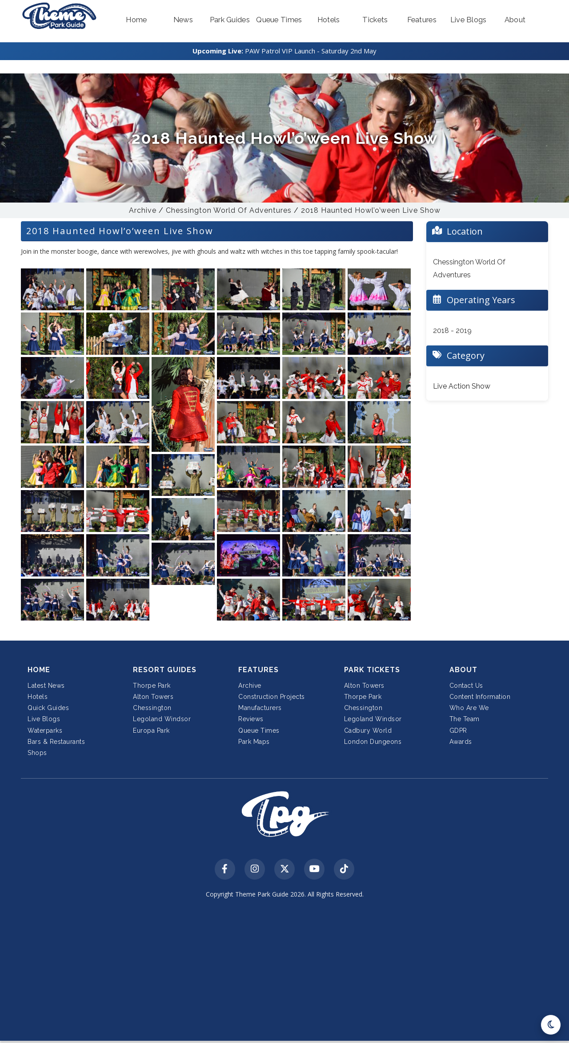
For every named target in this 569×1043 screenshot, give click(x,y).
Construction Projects (271, 696)
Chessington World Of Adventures (229, 210)
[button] (136, 20)
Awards (460, 741)
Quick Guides (48, 707)
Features (258, 670)
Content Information (480, 696)
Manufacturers (260, 707)
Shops (37, 752)
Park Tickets (372, 670)
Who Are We (469, 707)
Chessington (152, 707)
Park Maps (254, 741)
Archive (142, 210)
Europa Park (151, 730)
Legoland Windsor (162, 718)
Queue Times (259, 730)
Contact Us (466, 685)
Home (39, 670)
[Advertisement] (284, 972)
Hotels (38, 696)
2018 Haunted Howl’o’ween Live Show (371, 210)
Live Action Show (461, 386)
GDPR (458, 730)
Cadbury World (368, 730)
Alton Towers (153, 696)
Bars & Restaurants (56, 741)
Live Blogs (44, 718)
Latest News (46, 685)
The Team (464, 718)
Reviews (251, 718)
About (463, 670)
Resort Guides (164, 670)
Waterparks (45, 730)
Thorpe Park (152, 685)
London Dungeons (373, 741)
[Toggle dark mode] (551, 1025)
